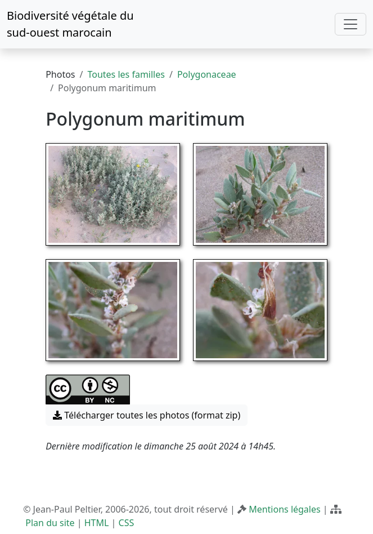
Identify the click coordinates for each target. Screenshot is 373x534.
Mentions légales (285, 509)
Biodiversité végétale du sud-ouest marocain (70, 24)
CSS (126, 523)
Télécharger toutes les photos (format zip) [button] (146, 415)
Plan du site (49, 523)
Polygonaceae (206, 74)
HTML (96, 523)
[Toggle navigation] (350, 24)
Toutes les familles (125, 74)
